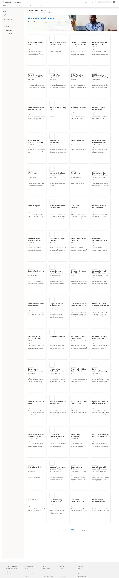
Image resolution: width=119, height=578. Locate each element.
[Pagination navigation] (72, 532)
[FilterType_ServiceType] (4, 30)
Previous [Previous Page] (60, 531)
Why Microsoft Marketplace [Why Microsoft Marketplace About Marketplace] (11, 568)
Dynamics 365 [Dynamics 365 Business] (62, 576)
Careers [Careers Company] (79, 568)
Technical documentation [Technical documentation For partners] (48, 576)
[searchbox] (14, 15)
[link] (36, 50)
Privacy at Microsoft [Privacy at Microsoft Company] (82, 576)
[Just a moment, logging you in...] (114, 2)
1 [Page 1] (65, 531)
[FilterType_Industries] (4, 26)
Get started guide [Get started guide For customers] (28, 571)
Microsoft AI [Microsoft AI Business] (62, 568)
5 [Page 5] (79, 531)
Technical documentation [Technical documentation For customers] (30, 573)
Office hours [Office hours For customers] (27, 568)
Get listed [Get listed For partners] (45, 571)
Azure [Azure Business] (61, 573)
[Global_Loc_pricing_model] (4, 33)
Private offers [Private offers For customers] (27, 576)
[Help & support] (89, 2)
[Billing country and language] (104, 2)
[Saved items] (92, 2)
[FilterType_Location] (4, 19)
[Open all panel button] (5, 5)
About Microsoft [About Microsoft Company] (81, 571)
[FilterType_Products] (4, 23)
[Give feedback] (86, 2)
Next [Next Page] (83, 531)
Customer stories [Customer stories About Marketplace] (9, 573)
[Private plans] (95, 2)
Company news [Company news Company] (81, 573)
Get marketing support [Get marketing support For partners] (47, 573)
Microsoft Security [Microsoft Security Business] (63, 571)
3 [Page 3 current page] (72, 531)
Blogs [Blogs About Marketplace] (7, 571)
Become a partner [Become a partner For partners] (46, 568)
